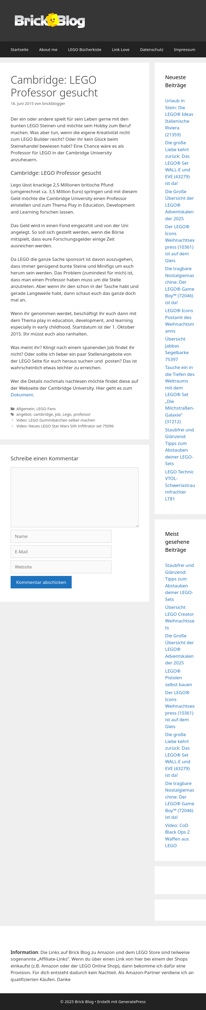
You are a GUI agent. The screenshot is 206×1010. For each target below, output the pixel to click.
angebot (24, 414)
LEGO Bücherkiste (84, 49)
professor (82, 414)
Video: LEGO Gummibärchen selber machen (55, 420)
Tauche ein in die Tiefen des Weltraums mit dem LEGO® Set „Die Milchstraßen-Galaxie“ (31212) (180, 394)
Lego (67, 414)
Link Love (121, 49)
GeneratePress (132, 1001)
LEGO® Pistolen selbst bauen (178, 678)
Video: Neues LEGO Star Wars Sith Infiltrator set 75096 (65, 425)
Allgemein (25, 408)
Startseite (19, 49)
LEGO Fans (46, 408)
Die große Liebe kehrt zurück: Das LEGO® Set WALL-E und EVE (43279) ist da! (177, 162)
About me (48, 49)
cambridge (43, 414)
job (58, 414)
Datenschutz (152, 49)
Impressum (184, 49)
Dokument (22, 395)
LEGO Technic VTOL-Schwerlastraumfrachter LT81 (180, 485)
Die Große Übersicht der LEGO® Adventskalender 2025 (179, 205)
